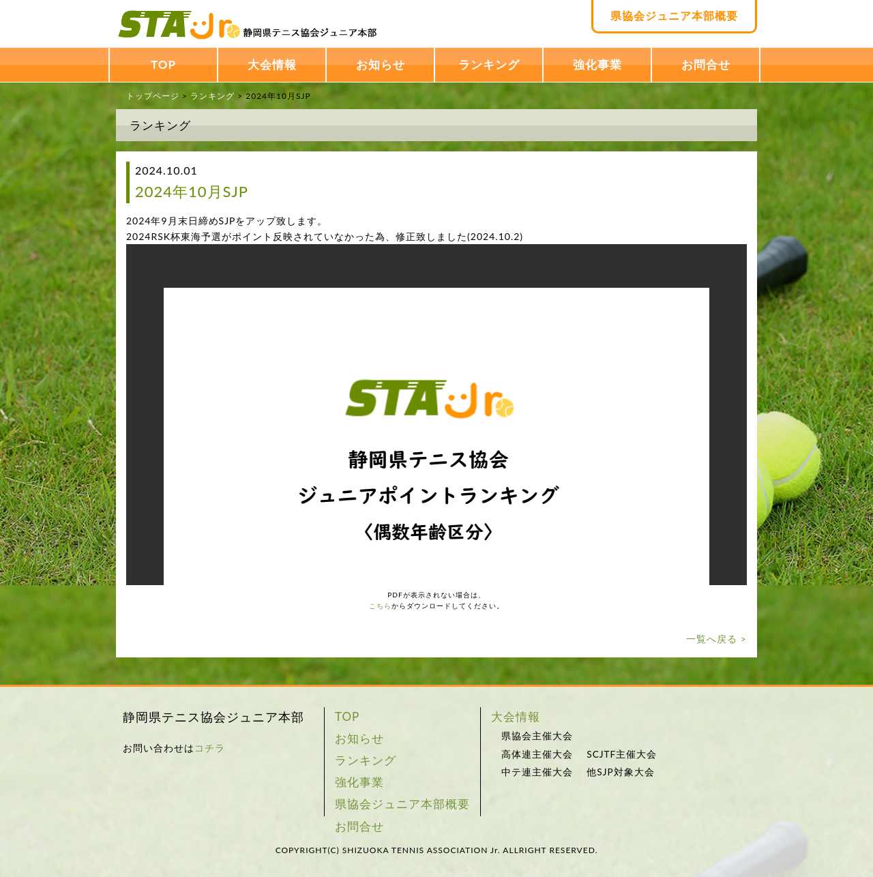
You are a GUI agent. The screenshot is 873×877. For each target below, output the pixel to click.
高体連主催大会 (537, 754)
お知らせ (380, 64)
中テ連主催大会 (537, 772)
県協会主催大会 (537, 735)
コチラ (209, 748)
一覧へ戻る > (716, 638)
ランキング (489, 64)
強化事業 (597, 64)
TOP (163, 64)
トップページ (152, 96)
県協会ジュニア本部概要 (674, 15)
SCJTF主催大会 (622, 754)
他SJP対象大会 (620, 772)
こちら (380, 605)
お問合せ (705, 64)
